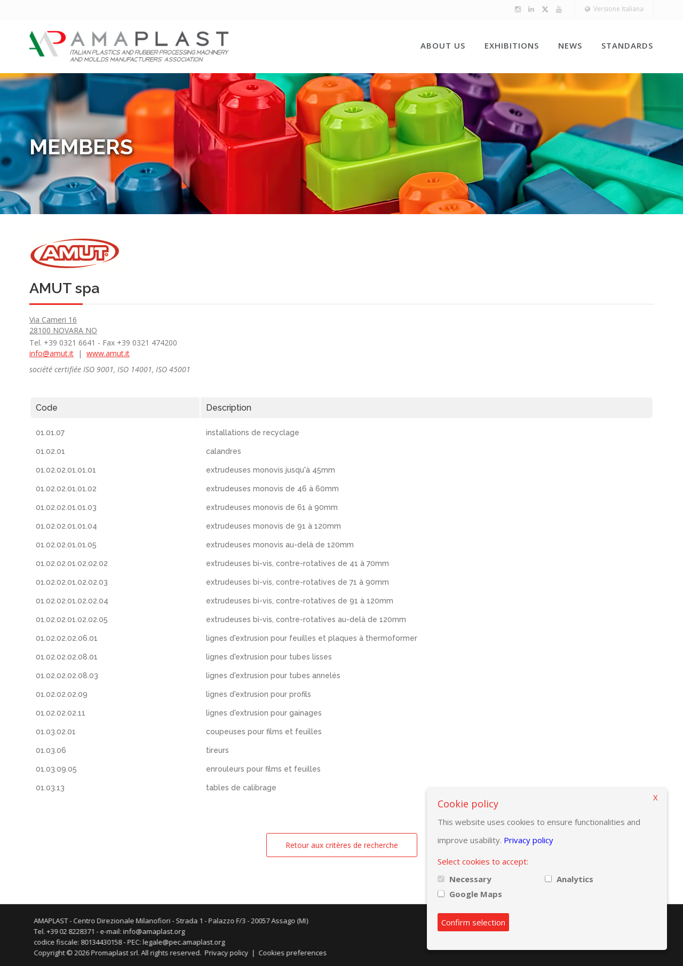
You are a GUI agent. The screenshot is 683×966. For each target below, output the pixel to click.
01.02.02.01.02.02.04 (72, 600)
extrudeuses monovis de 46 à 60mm (272, 488)
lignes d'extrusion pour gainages (264, 713)
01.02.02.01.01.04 (66, 526)
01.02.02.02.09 (62, 694)
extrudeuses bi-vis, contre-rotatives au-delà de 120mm (306, 619)
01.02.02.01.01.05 (66, 544)
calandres (223, 451)
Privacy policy (528, 840)
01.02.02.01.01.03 (66, 507)
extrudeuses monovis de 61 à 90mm (272, 507)
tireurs (217, 750)
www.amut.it (108, 353)
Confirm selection (473, 922)
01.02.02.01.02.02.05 (72, 619)
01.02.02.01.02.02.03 (72, 582)
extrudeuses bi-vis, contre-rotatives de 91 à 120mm (299, 600)
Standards (627, 45)
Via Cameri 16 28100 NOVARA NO (63, 325)
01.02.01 (50, 451)
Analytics (575, 879)
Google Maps (475, 894)
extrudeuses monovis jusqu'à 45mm (270, 470)
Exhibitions (512, 45)
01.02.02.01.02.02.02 (72, 563)
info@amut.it (51, 353)
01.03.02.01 (56, 731)
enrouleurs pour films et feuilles (263, 769)
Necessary (470, 879)
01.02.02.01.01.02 (66, 488)
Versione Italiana (614, 8)
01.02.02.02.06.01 (67, 638)
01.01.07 (50, 432)
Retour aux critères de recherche (341, 845)
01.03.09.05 (56, 769)
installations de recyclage (252, 432)
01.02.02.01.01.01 (66, 470)
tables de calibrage (241, 787)
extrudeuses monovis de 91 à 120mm (273, 526)
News (570, 45)
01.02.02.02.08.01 (67, 657)
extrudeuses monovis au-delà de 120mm (280, 544)
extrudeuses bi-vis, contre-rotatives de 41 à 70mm (297, 563)
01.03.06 (51, 750)
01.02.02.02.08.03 (67, 675)
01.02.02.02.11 (60, 713)
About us (442, 45)
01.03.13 (50, 787)
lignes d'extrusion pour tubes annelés (273, 675)
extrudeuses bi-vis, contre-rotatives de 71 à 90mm (297, 582)
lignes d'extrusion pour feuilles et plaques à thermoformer (311, 638)
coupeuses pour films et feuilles (264, 731)
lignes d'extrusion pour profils (258, 694)
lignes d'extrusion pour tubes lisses (269, 657)
